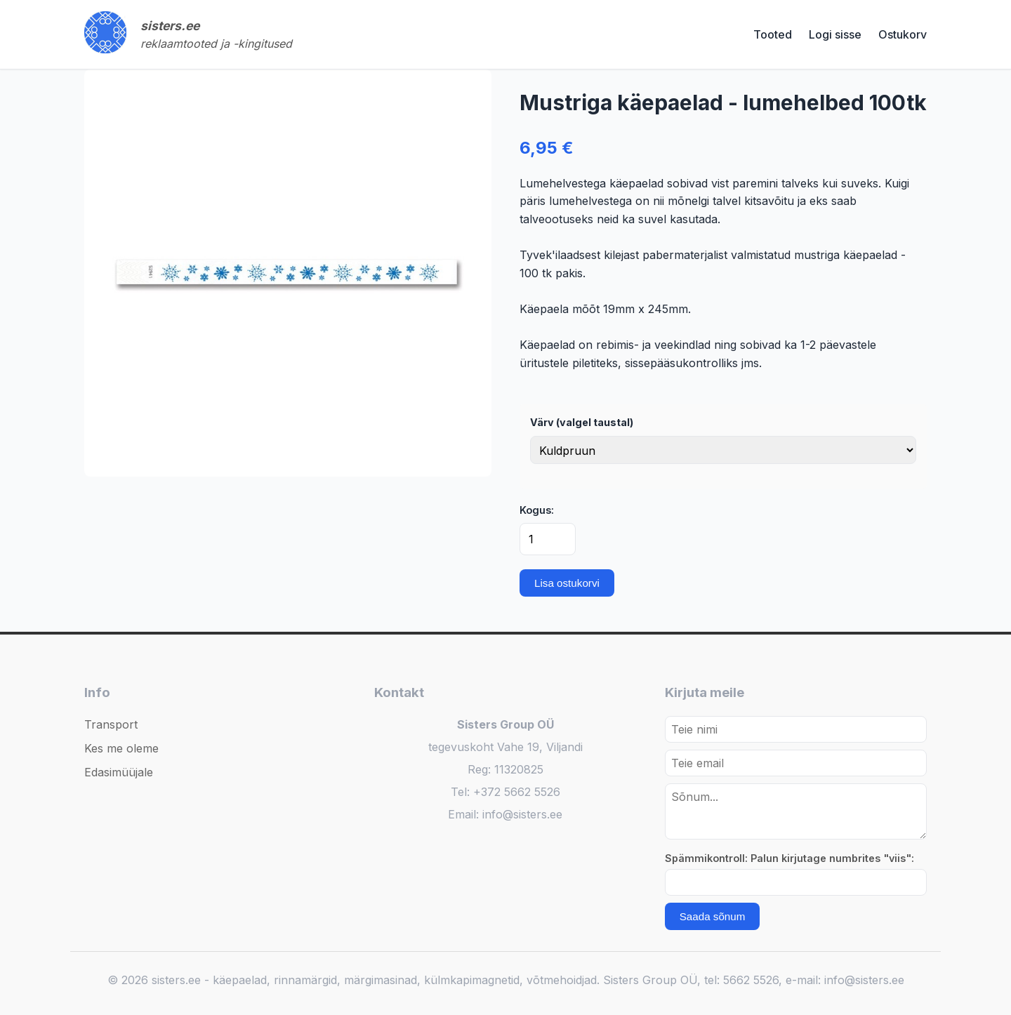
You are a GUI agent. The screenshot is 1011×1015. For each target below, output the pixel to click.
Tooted (772, 34)
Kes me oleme (121, 748)
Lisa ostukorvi (567, 583)
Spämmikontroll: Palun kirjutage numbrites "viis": (789, 858)
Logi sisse (835, 34)
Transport (111, 724)
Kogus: (537, 510)
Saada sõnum (713, 916)
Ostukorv (902, 34)
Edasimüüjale (118, 772)
